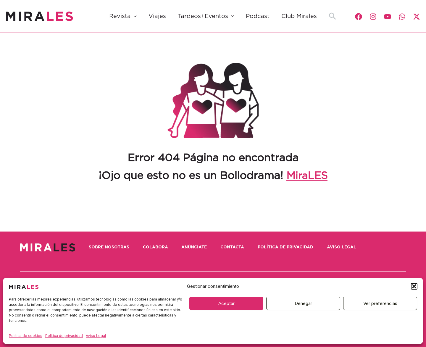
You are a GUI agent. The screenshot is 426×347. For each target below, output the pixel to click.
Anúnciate (198, 247)
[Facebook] (358, 16)
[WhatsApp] (402, 16)
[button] (414, 286)
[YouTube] (387, 16)
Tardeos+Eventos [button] (206, 16)
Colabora (157, 247)
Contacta (237, 247)
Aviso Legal (96, 335)
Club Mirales (299, 16)
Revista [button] (123, 16)
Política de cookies (25, 335)
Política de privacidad (64, 335)
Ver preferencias (380, 303)
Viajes (157, 16)
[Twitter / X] (416, 16)
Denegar (303, 303)
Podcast (258, 16)
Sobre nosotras (110, 247)
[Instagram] (373, 16)
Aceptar (226, 303)
